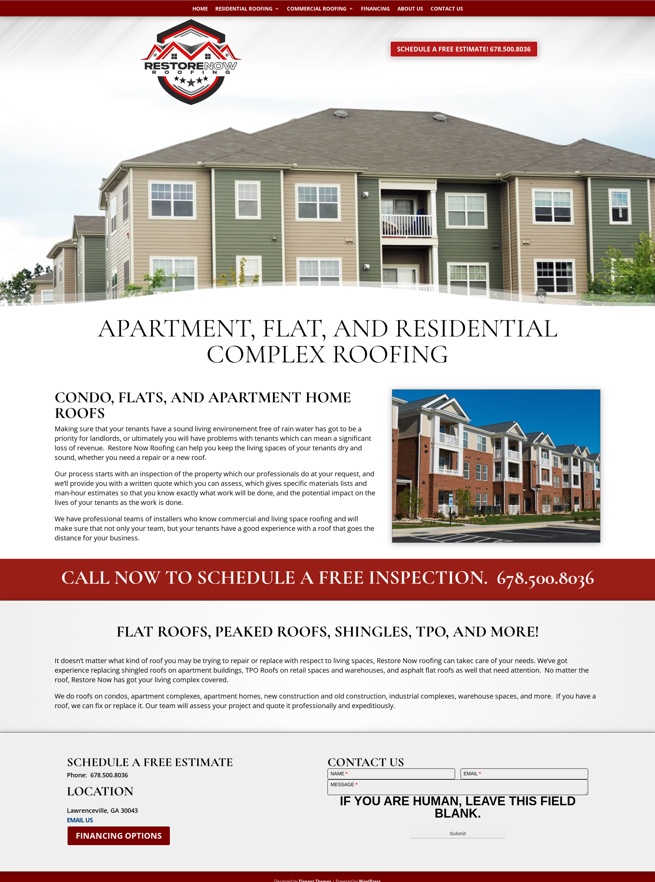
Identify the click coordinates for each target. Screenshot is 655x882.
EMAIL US (80, 820)
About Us (410, 9)
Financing (375, 9)
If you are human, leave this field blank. (458, 807)
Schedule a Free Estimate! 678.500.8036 (464, 49)
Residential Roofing (244, 9)
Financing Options (119, 835)
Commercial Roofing (317, 9)
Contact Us (447, 9)
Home (200, 9)
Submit (458, 833)
